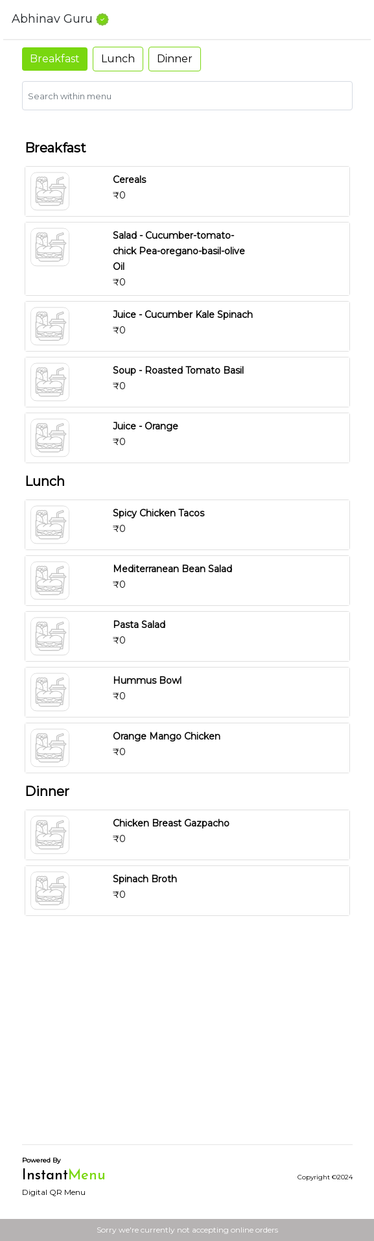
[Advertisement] (187, 1043)
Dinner (175, 59)
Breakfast (55, 59)
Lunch (118, 59)
